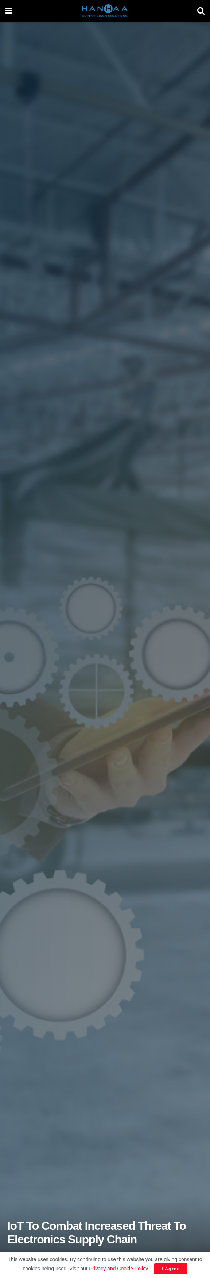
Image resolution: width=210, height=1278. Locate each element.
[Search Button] (201, 11)
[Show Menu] (8, 11)
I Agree (171, 1268)
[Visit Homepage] (105, 11)
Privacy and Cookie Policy (118, 1268)
